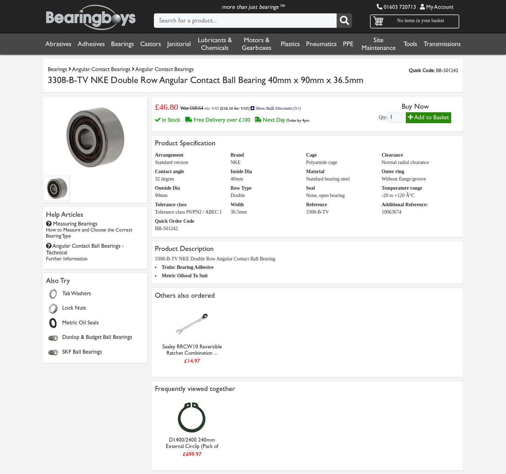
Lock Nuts (74, 307)
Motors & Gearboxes (256, 44)
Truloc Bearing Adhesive (188, 267)
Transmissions (442, 44)
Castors (150, 44)
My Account (436, 7)
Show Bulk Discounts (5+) (275, 108)
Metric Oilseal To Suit (185, 275)
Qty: (383, 117)
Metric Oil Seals (80, 322)
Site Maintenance (379, 44)
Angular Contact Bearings (101, 69)
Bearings (122, 44)
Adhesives (91, 44)
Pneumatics (321, 44)
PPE (348, 44)
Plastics (290, 44)
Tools (410, 44)
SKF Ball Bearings (82, 351)
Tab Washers (76, 293)
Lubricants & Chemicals (215, 44)
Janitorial (179, 44)
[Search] (344, 20)
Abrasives (58, 44)
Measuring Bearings (89, 229)
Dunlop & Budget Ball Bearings (97, 337)
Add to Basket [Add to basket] (428, 117)
